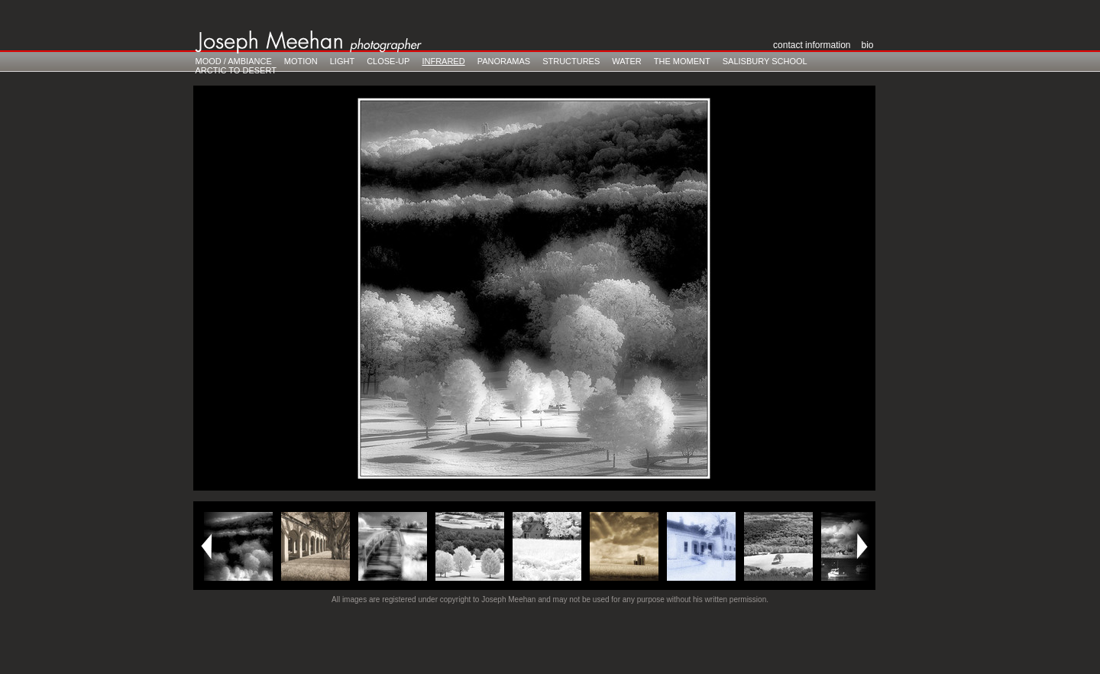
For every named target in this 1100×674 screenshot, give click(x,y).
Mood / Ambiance (234, 61)
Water (627, 61)
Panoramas (503, 61)
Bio (867, 45)
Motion (301, 61)
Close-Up (388, 61)
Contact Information (811, 45)
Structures (571, 61)
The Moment (682, 61)
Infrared (443, 61)
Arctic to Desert (236, 70)
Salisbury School (765, 61)
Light (342, 61)
